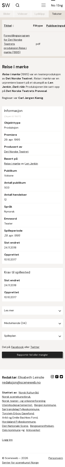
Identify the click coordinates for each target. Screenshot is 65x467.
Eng (60, 5)
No (53, 5)
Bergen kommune (45, 405)
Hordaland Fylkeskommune (19, 422)
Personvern (56, 458)
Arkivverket (33, 430)
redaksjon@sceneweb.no (21, 382)
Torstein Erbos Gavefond (18, 413)
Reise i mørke (12, 163)
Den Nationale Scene (15, 426)
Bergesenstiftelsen (42, 426)
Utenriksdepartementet (17, 405)
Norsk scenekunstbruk (16, 397)
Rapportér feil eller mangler (32, 354)
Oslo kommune (11, 430)
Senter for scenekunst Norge (20, 462)
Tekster (57, 14)
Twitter (35, 347)
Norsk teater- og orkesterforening (23, 401)
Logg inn (7, 440)
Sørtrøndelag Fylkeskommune (20, 409)
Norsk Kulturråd (28, 392)
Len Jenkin (31, 163)
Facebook (17, 347)
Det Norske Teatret (16, 151)
